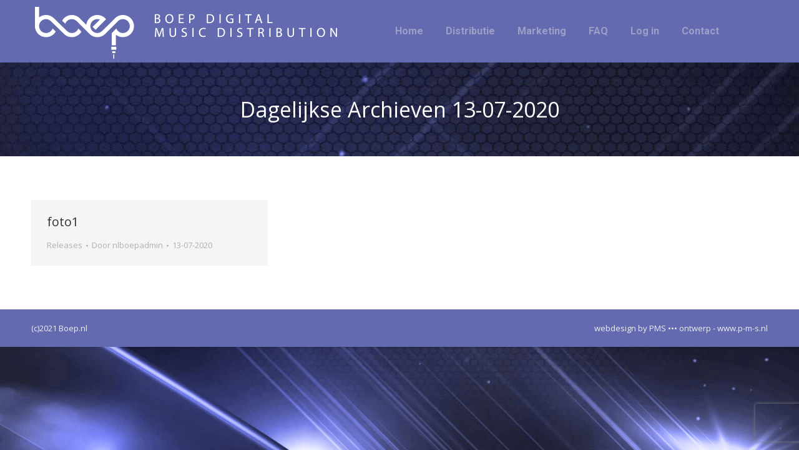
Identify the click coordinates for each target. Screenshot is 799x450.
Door (127, 245)
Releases (64, 245)
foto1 (63, 221)
